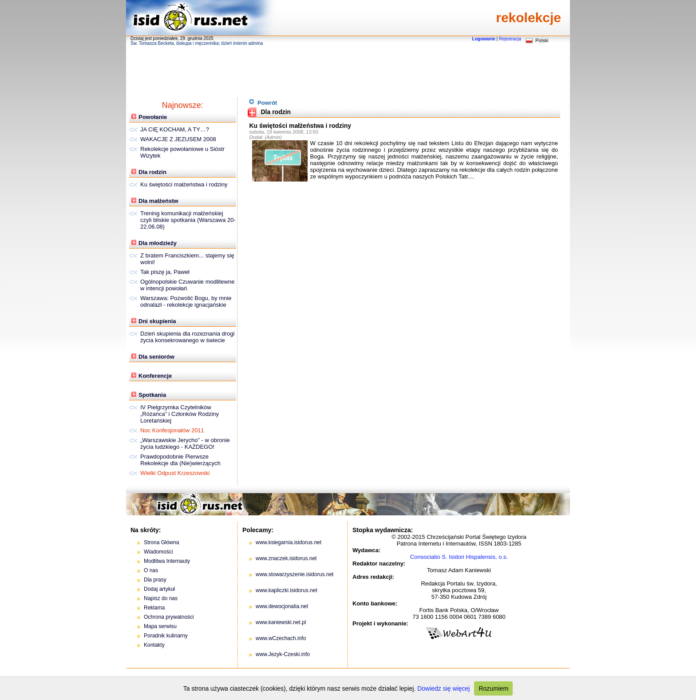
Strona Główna (161, 542)
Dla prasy (155, 580)
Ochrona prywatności (169, 617)
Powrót (263, 102)
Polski (541, 40)
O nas (151, 570)
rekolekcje (528, 17)
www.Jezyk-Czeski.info (283, 654)
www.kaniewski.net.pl (281, 622)
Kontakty (154, 645)
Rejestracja (510, 38)
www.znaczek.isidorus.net (286, 558)
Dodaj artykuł (159, 589)
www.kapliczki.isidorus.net (286, 590)
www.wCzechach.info (281, 638)
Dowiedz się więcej (443, 688)
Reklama (154, 608)
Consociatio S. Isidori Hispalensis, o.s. (459, 557)
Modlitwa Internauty (167, 561)
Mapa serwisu (160, 626)
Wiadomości (158, 552)
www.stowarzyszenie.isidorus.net (294, 574)
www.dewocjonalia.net (282, 606)
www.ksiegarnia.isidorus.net (288, 542)
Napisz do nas (161, 598)
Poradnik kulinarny (166, 636)
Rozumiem (493, 688)
